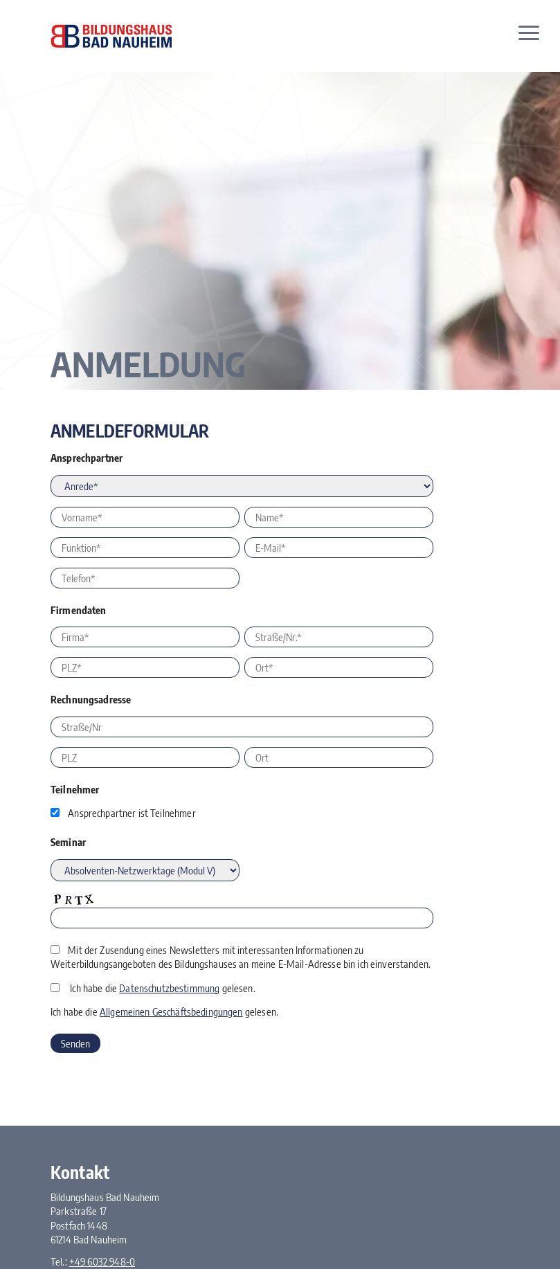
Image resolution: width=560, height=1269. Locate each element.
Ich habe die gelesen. (162, 988)
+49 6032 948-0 (102, 1261)
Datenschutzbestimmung (169, 988)
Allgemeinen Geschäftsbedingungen (171, 1011)
